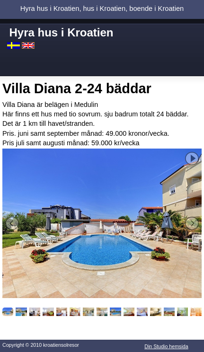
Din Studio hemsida (166, 346)
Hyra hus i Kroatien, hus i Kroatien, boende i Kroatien (102, 8)
